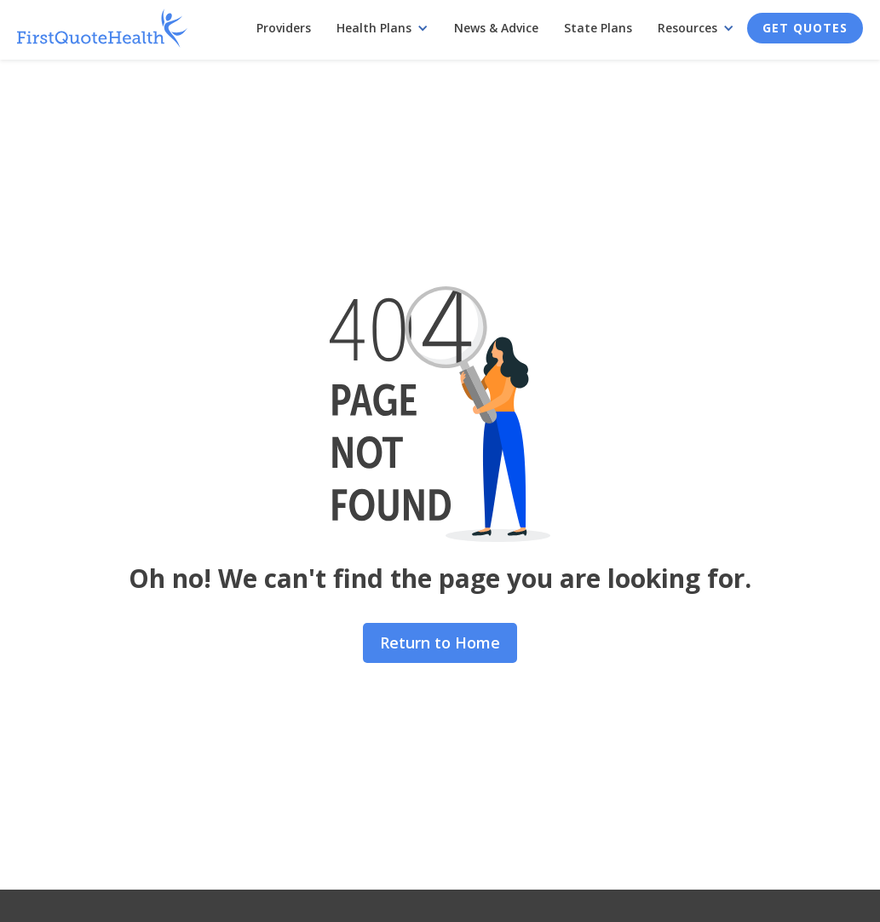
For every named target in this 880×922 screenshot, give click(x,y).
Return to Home (440, 642)
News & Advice (496, 28)
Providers (283, 28)
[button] (382, 28)
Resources (687, 28)
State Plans (598, 28)
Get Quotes (805, 28)
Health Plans (373, 28)
